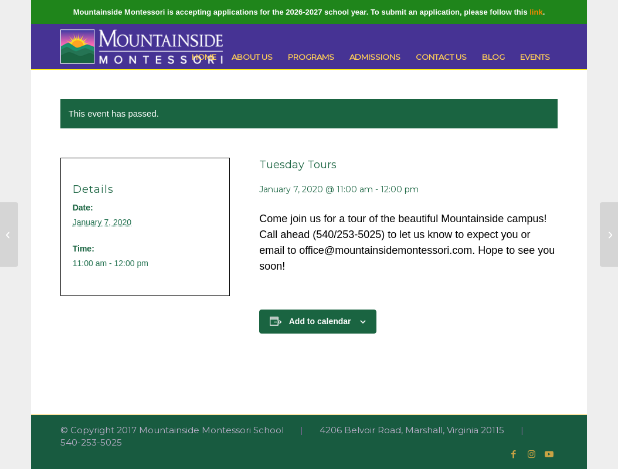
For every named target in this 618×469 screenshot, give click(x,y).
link (535, 12)
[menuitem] (204, 57)
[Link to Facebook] (513, 454)
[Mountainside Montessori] (141, 46)
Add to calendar (320, 321)
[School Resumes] (9, 234)
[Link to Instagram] (531, 454)
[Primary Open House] (609, 234)
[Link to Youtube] (549, 454)
